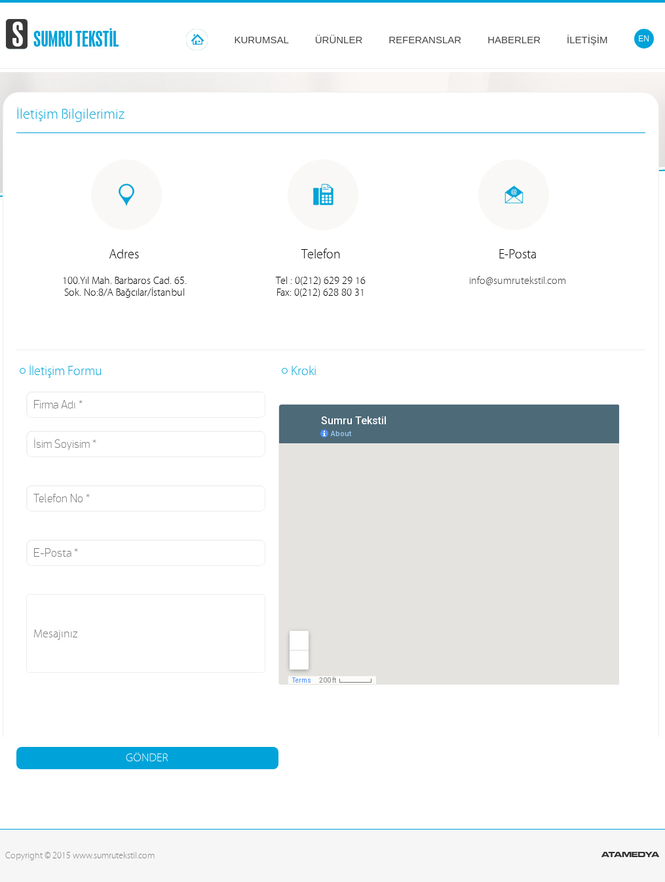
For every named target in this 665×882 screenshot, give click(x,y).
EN (643, 38)
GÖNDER (147, 758)
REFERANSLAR (425, 39)
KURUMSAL (261, 39)
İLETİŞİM (587, 39)
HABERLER (514, 39)
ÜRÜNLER (339, 39)
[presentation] (116, 711)
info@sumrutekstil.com (517, 281)
